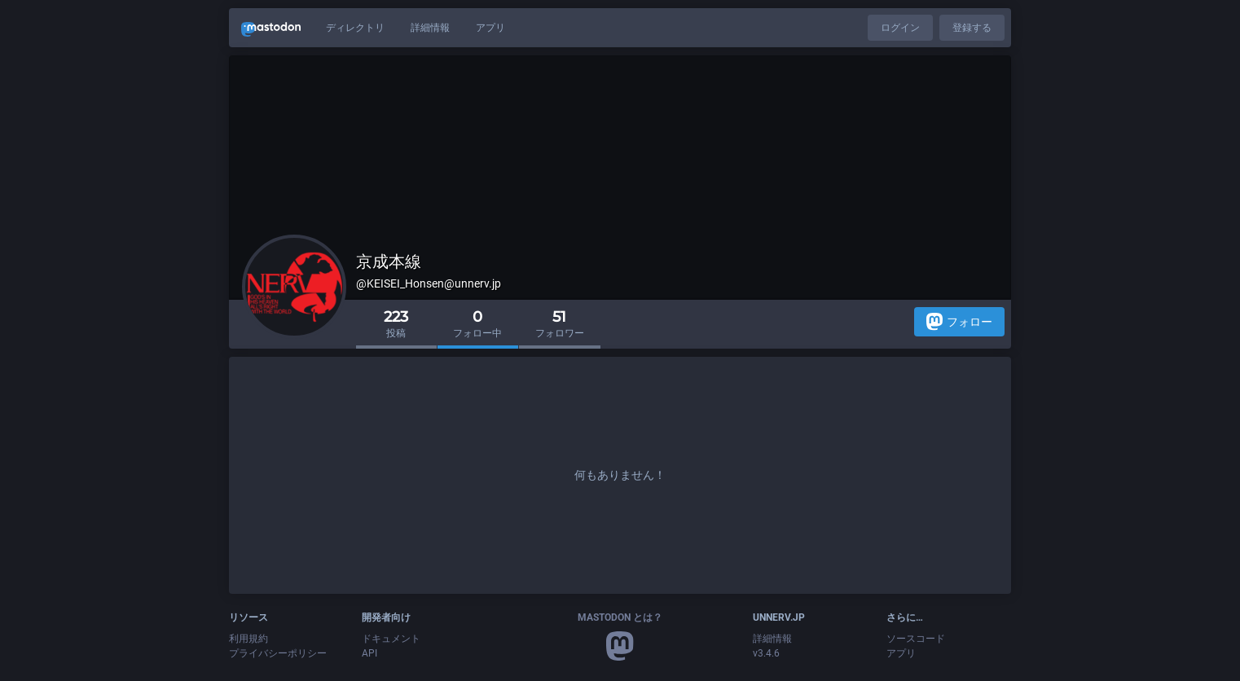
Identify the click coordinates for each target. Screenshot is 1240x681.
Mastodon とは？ (620, 617)
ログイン (900, 27)
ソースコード (915, 638)
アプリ (490, 27)
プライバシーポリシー (278, 653)
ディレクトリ (355, 27)
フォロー (959, 321)
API (369, 653)
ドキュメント (391, 638)
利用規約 (248, 638)
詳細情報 (430, 27)
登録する (972, 27)
